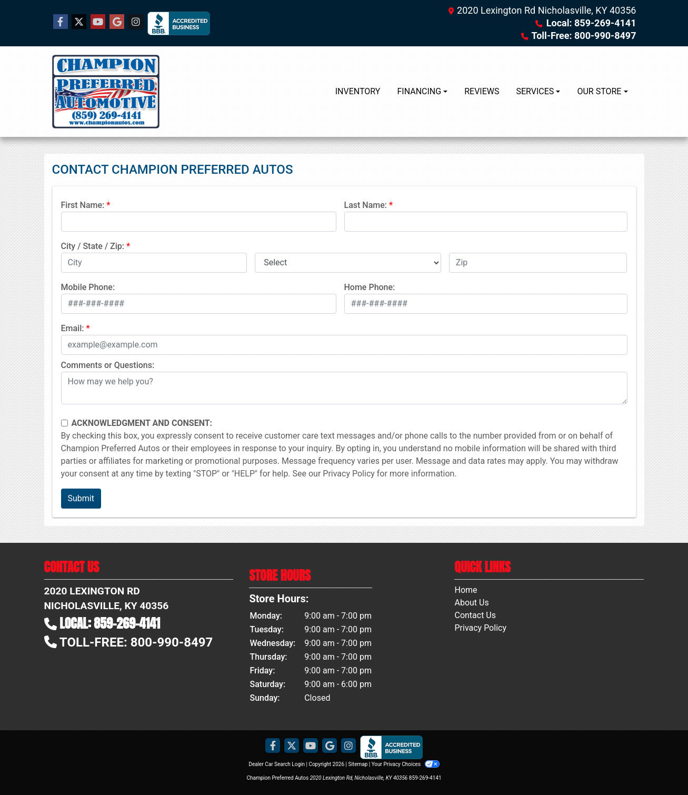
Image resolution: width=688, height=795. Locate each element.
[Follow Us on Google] (116, 22)
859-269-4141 (425, 778)
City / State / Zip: (93, 246)
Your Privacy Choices (406, 764)
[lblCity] (154, 263)
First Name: (83, 205)
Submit (81, 498)
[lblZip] (538, 263)
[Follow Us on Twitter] (79, 22)
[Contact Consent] (64, 423)
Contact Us (475, 615)
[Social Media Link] (135, 22)
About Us (471, 603)
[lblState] (348, 263)
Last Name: (365, 205)
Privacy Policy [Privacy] (480, 628)
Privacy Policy (349, 474)
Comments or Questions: (108, 365)
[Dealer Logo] (105, 91)
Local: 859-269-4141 (591, 22)
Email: (72, 328)
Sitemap (357, 764)
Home (465, 590)
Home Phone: (369, 287)
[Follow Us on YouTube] (98, 22)
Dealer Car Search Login (276, 764)
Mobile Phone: (88, 287)
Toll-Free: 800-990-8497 (584, 35)
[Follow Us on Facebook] (60, 22)
